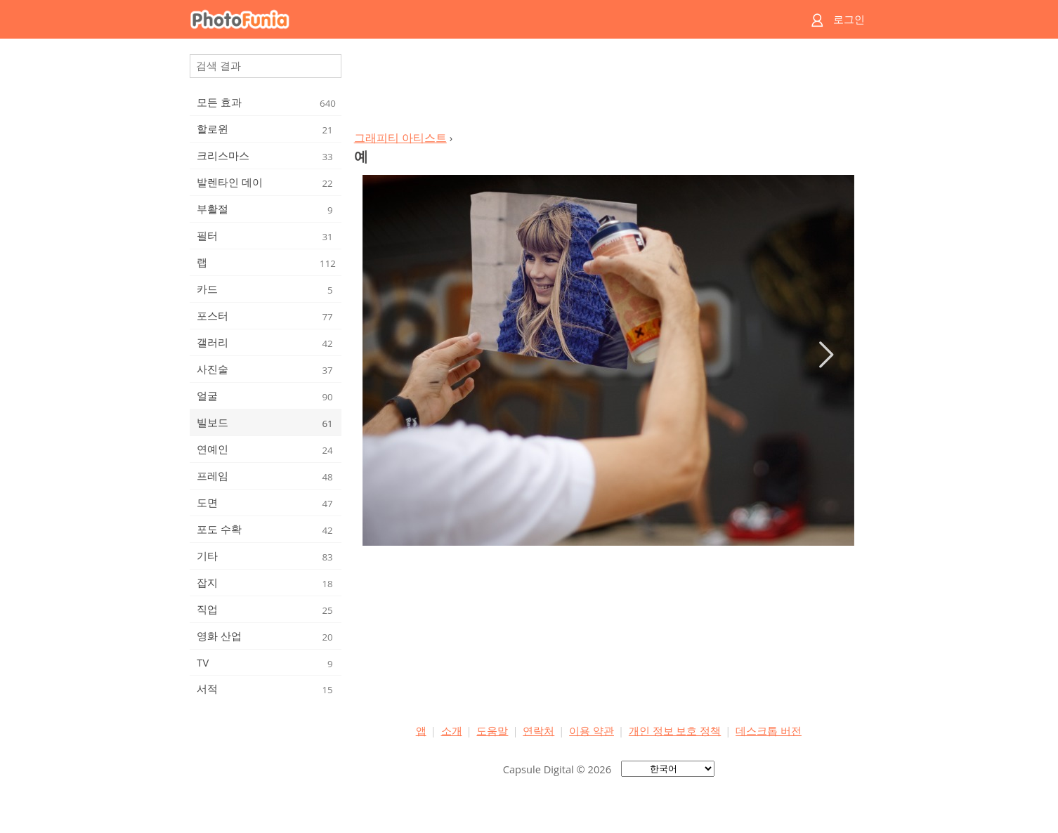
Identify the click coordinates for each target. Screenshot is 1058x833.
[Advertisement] (608, 88)
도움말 (492, 730)
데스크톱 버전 (769, 730)
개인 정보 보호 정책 (675, 730)
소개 (451, 730)
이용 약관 (591, 730)
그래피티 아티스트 (400, 137)
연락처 (538, 730)
